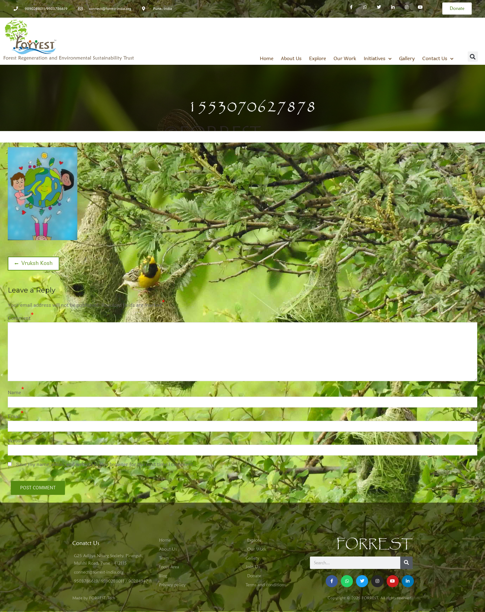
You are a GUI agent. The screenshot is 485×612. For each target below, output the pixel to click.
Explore (317, 58)
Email (14, 416)
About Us (291, 58)
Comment (19, 318)
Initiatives (378, 58)
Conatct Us (85, 543)
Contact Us (437, 58)
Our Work (344, 58)
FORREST (374, 544)
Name (14, 392)
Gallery (407, 58)
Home (266, 58)
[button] (473, 56)
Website (17, 440)
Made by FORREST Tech (93, 597)
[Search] (406, 563)
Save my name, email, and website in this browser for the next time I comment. (105, 464)
